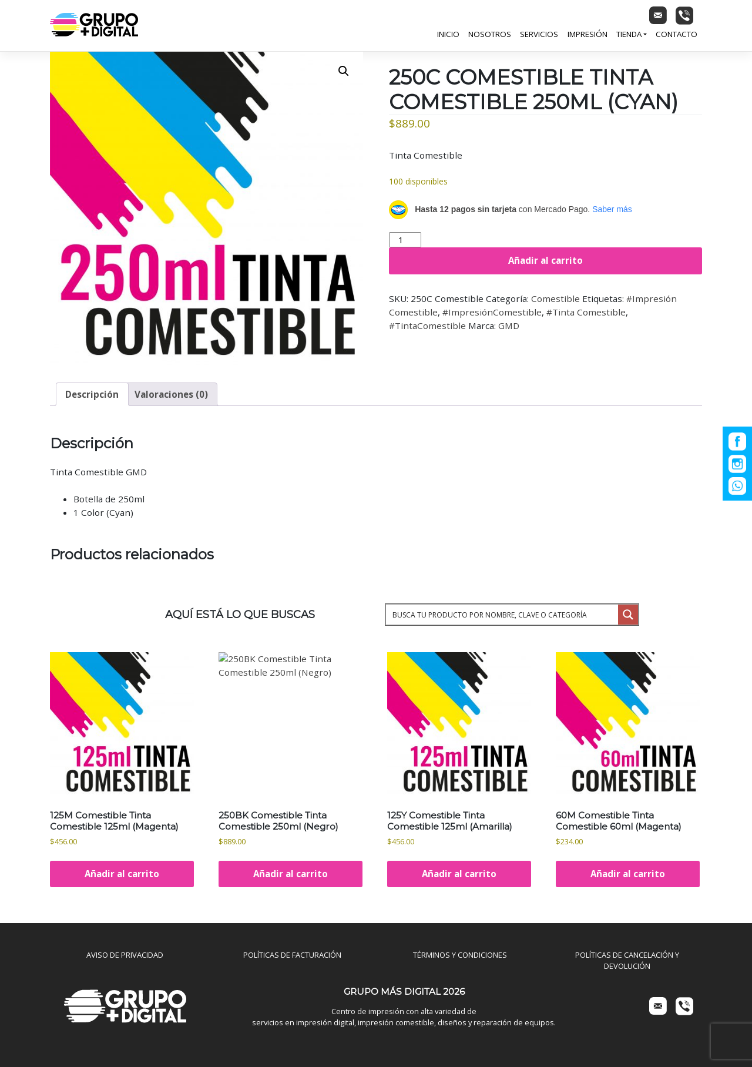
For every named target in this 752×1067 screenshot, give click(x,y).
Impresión (587, 34)
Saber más (612, 209)
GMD (508, 325)
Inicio (448, 34)
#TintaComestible (427, 325)
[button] (343, 71)
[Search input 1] (502, 614)
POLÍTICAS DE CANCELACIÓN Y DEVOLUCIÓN (627, 960)
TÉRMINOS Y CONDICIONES (460, 954)
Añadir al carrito (545, 260)
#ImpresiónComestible (492, 312)
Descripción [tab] (92, 394)
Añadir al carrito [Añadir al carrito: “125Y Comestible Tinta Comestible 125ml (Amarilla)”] (459, 874)
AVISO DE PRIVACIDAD (124, 954)
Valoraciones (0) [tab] (171, 394)
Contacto (676, 34)
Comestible (555, 298)
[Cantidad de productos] (405, 239)
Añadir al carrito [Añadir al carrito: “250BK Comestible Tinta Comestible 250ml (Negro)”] (290, 874)
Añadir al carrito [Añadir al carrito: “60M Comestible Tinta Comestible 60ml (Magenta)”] (627, 874)
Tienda (629, 34)
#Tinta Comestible (586, 312)
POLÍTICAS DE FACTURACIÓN (292, 954)
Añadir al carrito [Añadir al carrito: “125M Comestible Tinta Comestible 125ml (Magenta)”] (122, 874)
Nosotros (489, 34)
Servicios (539, 34)
